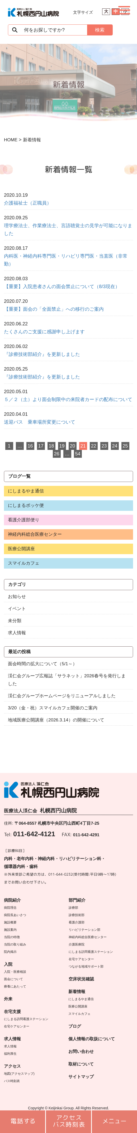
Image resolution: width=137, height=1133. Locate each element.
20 (72, 446)
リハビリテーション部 (84, 930)
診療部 (73, 907)
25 (125, 446)
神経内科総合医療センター (35, 534)
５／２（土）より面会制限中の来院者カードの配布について (68, 399)
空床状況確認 (81, 979)
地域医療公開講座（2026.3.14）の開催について (56, 720)
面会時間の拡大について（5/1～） (42, 663)
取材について (81, 1064)
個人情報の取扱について (91, 1039)
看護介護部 (76, 922)
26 (56, 453)
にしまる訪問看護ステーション (26, 1019)
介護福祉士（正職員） (27, 203)
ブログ (74, 1026)
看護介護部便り (23, 519)
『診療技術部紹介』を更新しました (42, 354)
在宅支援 (12, 1011)
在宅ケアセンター (16, 1026)
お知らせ (17, 596)
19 (61, 446)
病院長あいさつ (15, 915)
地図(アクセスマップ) (19, 1073)
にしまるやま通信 (26, 490)
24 (114, 446)
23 (104, 446)
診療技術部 (76, 915)
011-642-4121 (34, 834)
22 (93, 446)
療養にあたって (15, 986)
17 (40, 446)
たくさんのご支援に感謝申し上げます (44, 331)
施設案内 (10, 930)
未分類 (14, 620)
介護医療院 (76, 944)
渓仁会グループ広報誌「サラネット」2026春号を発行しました (67, 679)
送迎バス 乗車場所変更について (39, 422)
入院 (8, 964)
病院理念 (10, 907)
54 (77, 453)
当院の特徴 (12, 937)
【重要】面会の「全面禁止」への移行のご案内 (54, 309)
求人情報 (17, 632)
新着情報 (76, 991)
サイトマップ (81, 1076)
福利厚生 (10, 1054)
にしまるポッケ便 (26, 505)
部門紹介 (77, 900)
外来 (8, 999)
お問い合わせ (81, 1051)
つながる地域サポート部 (86, 966)
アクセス (12, 1066)
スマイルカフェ (23, 563)
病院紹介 (12, 900)
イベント (17, 608)
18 (51, 446)
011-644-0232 (60, 874)
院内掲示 (10, 952)
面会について (13, 979)
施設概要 (10, 922)
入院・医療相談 (15, 972)
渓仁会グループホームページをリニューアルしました (62, 695)
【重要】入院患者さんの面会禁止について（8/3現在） (62, 286)
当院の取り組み (15, 944)
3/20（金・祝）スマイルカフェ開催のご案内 (52, 707)
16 (30, 446)
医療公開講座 (21, 548)
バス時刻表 (12, 1081)
